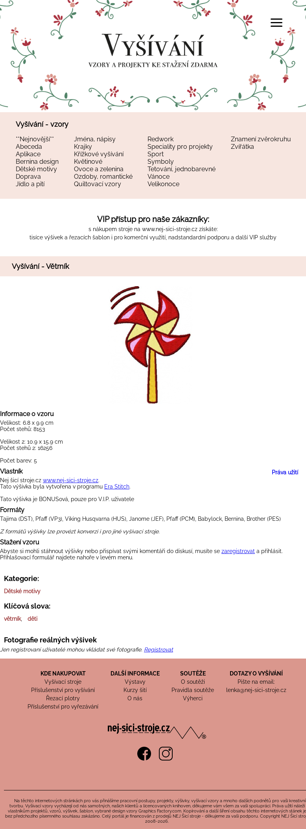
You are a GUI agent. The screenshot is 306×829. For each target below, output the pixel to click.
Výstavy (135, 682)
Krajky (83, 146)
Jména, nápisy (95, 139)
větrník (12, 619)
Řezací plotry (63, 698)
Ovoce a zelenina (99, 169)
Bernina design (37, 161)
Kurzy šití (135, 690)
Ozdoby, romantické (103, 176)
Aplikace (28, 154)
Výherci (193, 698)
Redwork (160, 139)
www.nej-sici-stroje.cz (169, 229)
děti (32, 619)
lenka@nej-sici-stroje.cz (256, 690)
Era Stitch (116, 486)
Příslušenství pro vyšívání (63, 690)
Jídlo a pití (30, 184)
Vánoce (158, 176)
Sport (155, 154)
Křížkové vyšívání (99, 154)
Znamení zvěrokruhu (261, 139)
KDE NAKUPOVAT (63, 673)
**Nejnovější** (35, 139)
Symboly (160, 161)
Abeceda (29, 146)
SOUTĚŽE (193, 673)
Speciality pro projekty (180, 146)
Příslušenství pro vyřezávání (63, 706)
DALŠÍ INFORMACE (135, 673)
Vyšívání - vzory (42, 124)
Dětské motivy (36, 169)
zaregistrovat (238, 551)
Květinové (88, 161)
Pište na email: (256, 682)
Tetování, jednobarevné (181, 169)
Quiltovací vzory (97, 184)
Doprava (28, 176)
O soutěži (193, 682)
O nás (134, 698)
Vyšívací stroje (62, 682)
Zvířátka (242, 146)
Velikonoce (163, 184)
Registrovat (158, 649)
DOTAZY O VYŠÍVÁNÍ (256, 673)
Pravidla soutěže (192, 690)
